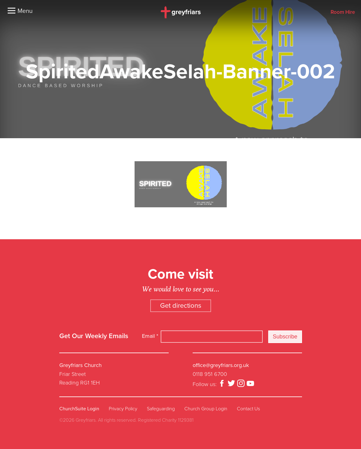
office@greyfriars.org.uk (221, 365)
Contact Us (248, 409)
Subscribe (285, 337)
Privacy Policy (123, 409)
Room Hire (343, 12)
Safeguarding (161, 409)
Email (150, 336)
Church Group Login (205, 409)
